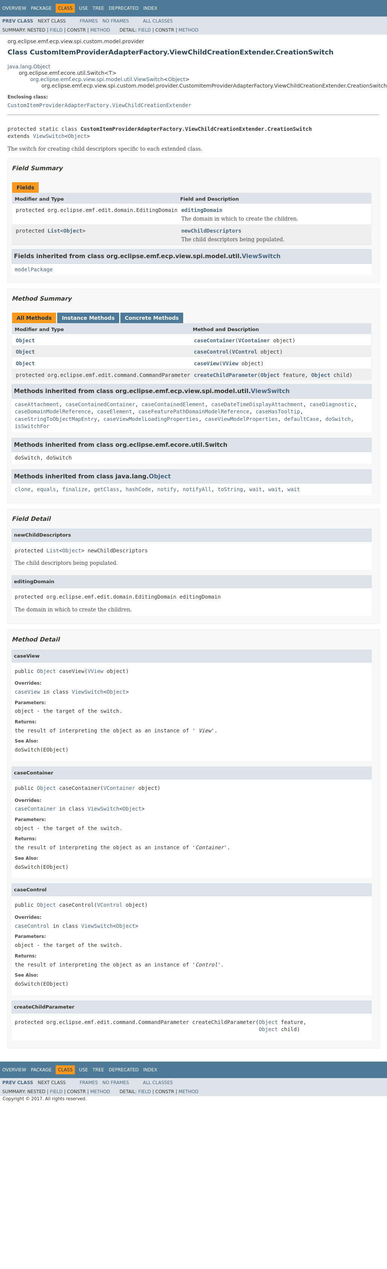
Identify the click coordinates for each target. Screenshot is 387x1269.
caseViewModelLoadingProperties (151, 419)
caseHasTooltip (278, 411)
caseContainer (214, 340)
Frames (89, 21)
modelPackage (34, 269)
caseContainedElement (173, 404)
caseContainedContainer (100, 404)
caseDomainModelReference (53, 411)
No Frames (115, 21)
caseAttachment (37, 404)
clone (22, 489)
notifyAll (197, 489)
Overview (14, 8)
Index (150, 8)
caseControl (211, 352)
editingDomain (202, 210)
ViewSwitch (48, 136)
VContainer (254, 340)
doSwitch (338, 419)
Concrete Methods (152, 318)
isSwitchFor (32, 426)
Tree (98, 8)
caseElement (114, 411)
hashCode (138, 489)
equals (46, 489)
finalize (74, 489)
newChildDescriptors (211, 231)
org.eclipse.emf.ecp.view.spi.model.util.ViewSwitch (97, 79)
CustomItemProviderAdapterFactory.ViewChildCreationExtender (99, 105)
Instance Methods (88, 318)
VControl (244, 352)
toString (230, 489)
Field (56, 30)
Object (176, 79)
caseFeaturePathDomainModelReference (193, 411)
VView (230, 363)
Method (100, 30)
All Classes (158, 21)
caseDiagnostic (332, 404)
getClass (106, 489)
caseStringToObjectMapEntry (56, 419)
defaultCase (301, 419)
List (53, 231)
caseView (206, 363)
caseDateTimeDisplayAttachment (257, 404)
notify (166, 489)
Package (41, 8)
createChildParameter (226, 375)
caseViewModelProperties (241, 419)
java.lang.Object (29, 67)
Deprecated (124, 8)
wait (255, 489)
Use (83, 8)
